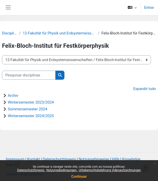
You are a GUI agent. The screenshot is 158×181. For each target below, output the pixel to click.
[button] (132, 7)
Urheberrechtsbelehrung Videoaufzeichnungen (110, 170)
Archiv (13, 95)
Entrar (149, 7)
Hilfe (115, 159)
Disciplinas (9, 33)
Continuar (79, 176)
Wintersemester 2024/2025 (31, 116)
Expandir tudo (144, 88)
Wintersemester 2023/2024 (31, 102)
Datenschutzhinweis (31, 170)
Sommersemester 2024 (27, 109)
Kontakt (33, 159)
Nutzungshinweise (94, 159)
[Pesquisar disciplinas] (29, 75)
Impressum (15, 159)
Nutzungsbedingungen (61, 170)
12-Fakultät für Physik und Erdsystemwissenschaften (59, 33)
